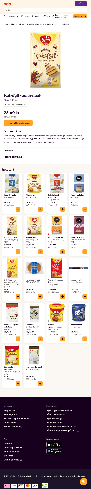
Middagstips (11, 414)
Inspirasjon (10, 410)
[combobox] (47, 10)
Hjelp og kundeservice (59, 410)
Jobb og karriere (13, 447)
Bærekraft (9, 455)
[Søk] (6, 10)
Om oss (8, 443)
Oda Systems (13, 459)
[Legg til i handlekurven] (18, 209)
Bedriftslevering (13, 426)
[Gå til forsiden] (7, 3)
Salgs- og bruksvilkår (28, 476)
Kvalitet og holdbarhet (16, 418)
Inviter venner (12, 451)
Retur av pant (54, 422)
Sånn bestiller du (55, 414)
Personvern (46, 476)
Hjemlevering (54, 418)
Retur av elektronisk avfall (61, 426)
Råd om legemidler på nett (62, 430)
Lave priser (10, 422)
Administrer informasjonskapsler (69, 476)
